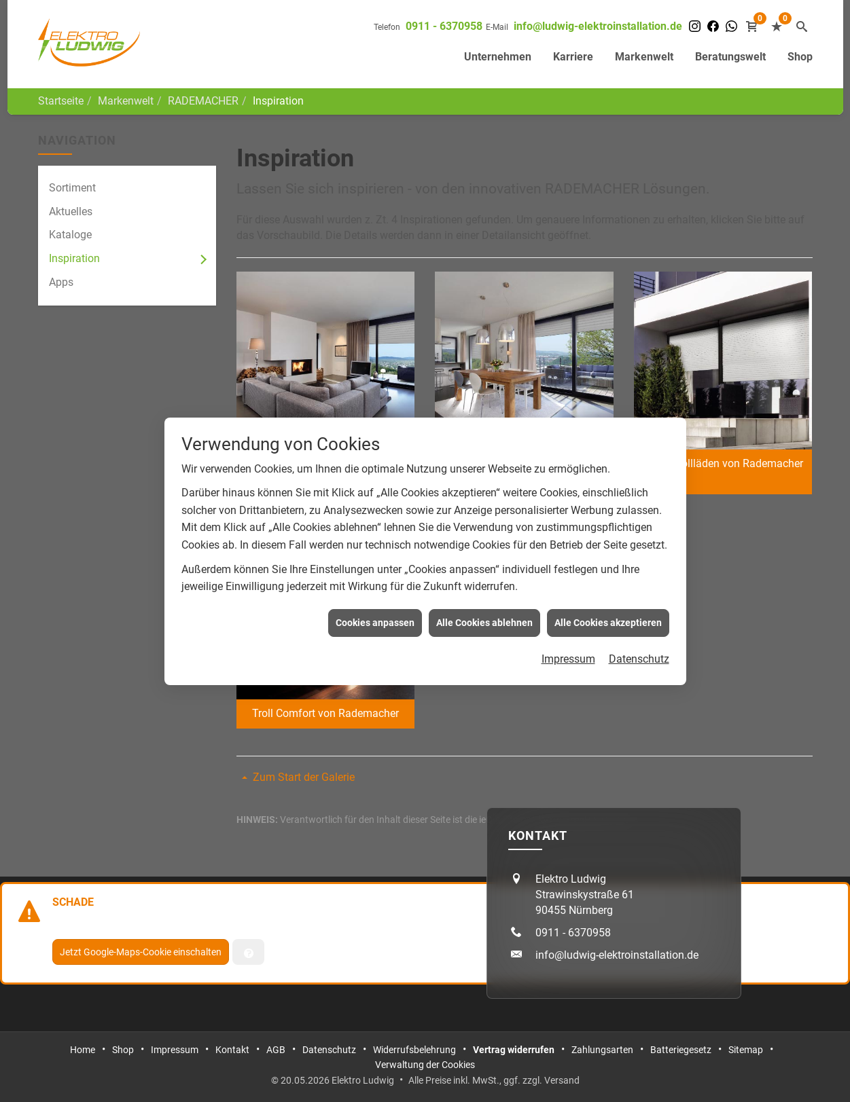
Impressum (568, 642)
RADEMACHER (203, 100)
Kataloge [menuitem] (70, 234)
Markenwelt (644, 56)
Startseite (61, 100)
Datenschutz (639, 642)
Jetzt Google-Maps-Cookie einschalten (141, 952)
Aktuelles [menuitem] (70, 211)
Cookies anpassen (375, 605)
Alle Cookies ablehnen (484, 605)
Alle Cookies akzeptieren (608, 605)
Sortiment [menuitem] (72, 187)
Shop (800, 56)
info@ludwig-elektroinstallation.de (598, 26)
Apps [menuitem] (61, 282)
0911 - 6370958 (444, 26)
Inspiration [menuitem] (74, 258)
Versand (562, 1080)
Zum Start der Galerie (304, 777)
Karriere (573, 56)
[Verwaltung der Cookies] (248, 952)
